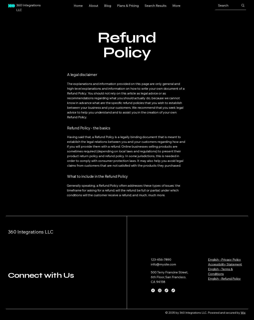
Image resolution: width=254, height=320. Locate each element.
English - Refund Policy (224, 279)
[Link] (166, 290)
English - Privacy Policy (224, 259)
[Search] (225, 5)
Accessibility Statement (225, 264)
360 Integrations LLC (30, 232)
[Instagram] (160, 290)
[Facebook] (153, 290)
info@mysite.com (163, 264)
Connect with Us (41, 275)
